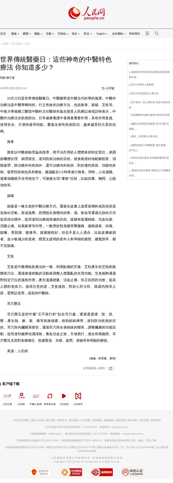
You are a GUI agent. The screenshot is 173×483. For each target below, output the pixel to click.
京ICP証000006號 (145, 447)
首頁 (3, 33)
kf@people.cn (55, 433)
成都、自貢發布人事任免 (144, 136)
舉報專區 (134, 33)
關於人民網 (37, 420)
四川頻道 (16, 43)
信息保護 (144, 420)
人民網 (4, 43)
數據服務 (109, 420)
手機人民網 (36, 397)
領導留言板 (50, 397)
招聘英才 (62, 420)
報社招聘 (50, 420)
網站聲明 (121, 420)
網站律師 (132, 420)
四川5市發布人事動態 (142, 84)
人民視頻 (64, 397)
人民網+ (21, 397)
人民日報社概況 (20, 420)
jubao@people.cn (120, 427)
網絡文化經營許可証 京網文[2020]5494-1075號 (70, 447)
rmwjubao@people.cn (133, 433)
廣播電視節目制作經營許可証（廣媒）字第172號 (130, 440)
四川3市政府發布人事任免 (145, 93)
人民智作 (78, 397)
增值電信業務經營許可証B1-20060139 (82, 440)
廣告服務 (74, 420)
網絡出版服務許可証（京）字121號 (115, 447)
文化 (27, 43)
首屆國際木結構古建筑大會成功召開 (150, 115)
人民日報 (7, 397)
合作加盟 (85, 420)
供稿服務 (97, 420)
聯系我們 (156, 420)
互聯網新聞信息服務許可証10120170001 (38, 440)
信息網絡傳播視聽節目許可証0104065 (25, 447)
